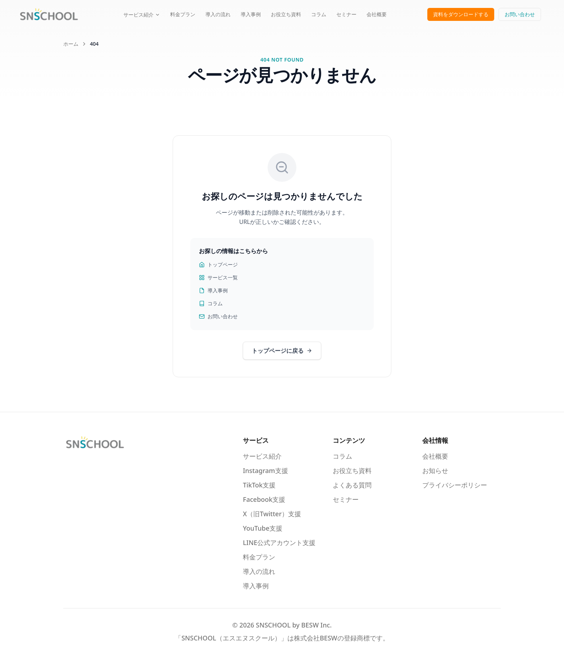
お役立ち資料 (286, 14)
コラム (318, 14)
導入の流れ (218, 14)
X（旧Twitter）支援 (272, 513)
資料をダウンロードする (460, 14)
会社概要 (377, 14)
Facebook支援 (264, 499)
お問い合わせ (520, 14)
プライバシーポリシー (454, 485)
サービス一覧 (218, 277)
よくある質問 (352, 485)
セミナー (346, 14)
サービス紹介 (141, 14)
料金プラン (182, 14)
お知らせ (435, 470)
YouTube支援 (262, 528)
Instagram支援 (265, 470)
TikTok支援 (259, 485)
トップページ (218, 264)
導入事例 (251, 14)
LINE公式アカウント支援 (279, 542)
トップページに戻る (282, 351)
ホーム (70, 43)
